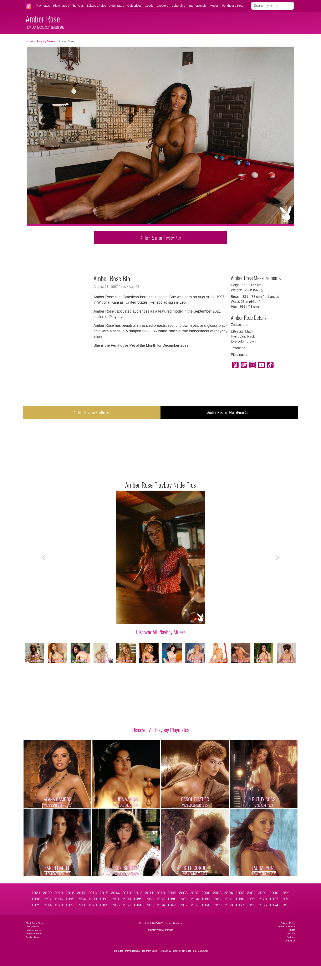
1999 (285, 893)
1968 (115, 905)
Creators (162, 5)
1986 (171, 899)
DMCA (292, 930)
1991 (115, 899)
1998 (35, 899)
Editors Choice (96, 5)
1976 (285, 899)
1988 (149, 899)
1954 (273, 905)
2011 (149, 893)
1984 (194, 899)
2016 (92, 893)
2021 (35, 893)
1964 (160, 905)
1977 (273, 899)
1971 (81, 905)
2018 (69, 893)
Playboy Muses (46, 41)
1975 (35, 905)
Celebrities (134, 5)
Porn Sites (118, 951)
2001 (262, 893)
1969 (104, 905)
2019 (58, 893)
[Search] (272, 6)
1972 (69, 905)
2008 (183, 893)
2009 (171, 893)
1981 (228, 899)
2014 (115, 893)
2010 (160, 893)
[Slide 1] (127, 618)
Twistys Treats (33, 937)
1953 (285, 905)
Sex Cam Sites (200, 951)
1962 (183, 905)
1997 (47, 899)
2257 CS (290, 933)
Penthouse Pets (232, 5)
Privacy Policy (288, 923)
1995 (69, 899)
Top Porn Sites (149, 951)
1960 (205, 905)
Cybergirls (178, 5)
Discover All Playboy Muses (160, 632)
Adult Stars (116, 5)
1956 (251, 905)
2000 (273, 893)
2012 (137, 893)
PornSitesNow (132, 951)
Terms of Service (286, 926)
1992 (104, 899)
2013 (126, 893)
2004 (228, 893)
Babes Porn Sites (182, 951)
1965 (149, 905)
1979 (251, 899)
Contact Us (289, 940)
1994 (81, 899)
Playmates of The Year (68, 5)
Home (29, 41)
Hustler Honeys (33, 930)
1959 (217, 905)
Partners (291, 937)
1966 (137, 905)
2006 (205, 893)
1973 (58, 905)
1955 (262, 905)
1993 (92, 899)
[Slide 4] (149, 618)
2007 (194, 893)
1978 (262, 899)
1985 (183, 899)
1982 (217, 899)
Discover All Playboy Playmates (160, 729)
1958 (228, 905)
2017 (81, 893)
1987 (160, 899)
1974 (47, 905)
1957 (239, 905)
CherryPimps (32, 926)
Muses (214, 5)
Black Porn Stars (34, 923)
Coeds (149, 5)
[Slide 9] (187, 618)
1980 (239, 899)
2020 (47, 893)
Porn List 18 (165, 951)
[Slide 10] (194, 618)
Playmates (43, 5)
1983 (205, 899)
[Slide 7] (172, 618)
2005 (217, 893)
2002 (251, 893)
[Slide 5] (157, 618)
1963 (171, 905)
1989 (137, 899)
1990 (126, 899)
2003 (239, 893)
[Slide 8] (179, 618)
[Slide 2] (134, 618)
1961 (194, 905)
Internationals (197, 5)
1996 (58, 899)
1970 (92, 905)
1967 (126, 905)
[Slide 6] (164, 618)
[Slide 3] (142, 618)
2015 (104, 893)
